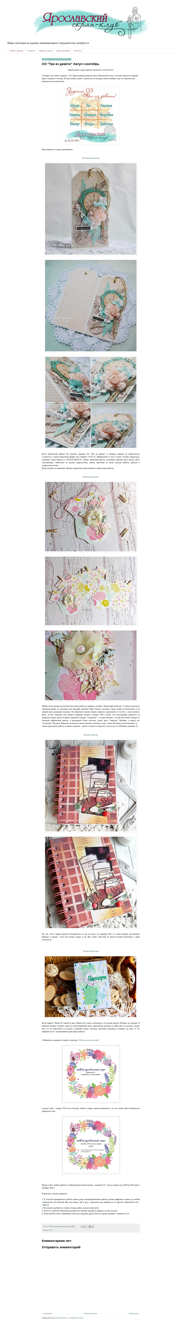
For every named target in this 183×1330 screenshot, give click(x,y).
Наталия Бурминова (90, 158)
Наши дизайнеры (63, 51)
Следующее (47, 1313)
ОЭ (50, 1230)
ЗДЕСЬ (45, 1205)
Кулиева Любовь (91, 735)
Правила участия (45, 51)
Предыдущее (134, 1313)
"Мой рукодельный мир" (89, 1040)
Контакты (78, 51)
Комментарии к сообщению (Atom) (69, 1318)
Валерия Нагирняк (91, 477)
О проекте (31, 51)
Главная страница (16, 51)
